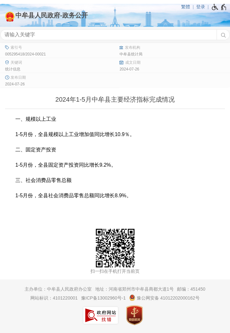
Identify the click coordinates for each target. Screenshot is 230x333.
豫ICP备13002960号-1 (103, 297)
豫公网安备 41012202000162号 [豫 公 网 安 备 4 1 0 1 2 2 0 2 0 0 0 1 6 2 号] (164, 297)
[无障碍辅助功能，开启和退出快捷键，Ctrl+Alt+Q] (219, 7)
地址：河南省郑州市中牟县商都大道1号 (134, 289)
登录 (200, 6)
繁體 (185, 6)
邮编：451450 (191, 289)
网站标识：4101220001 (54, 297)
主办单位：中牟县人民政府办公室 (58, 289)
